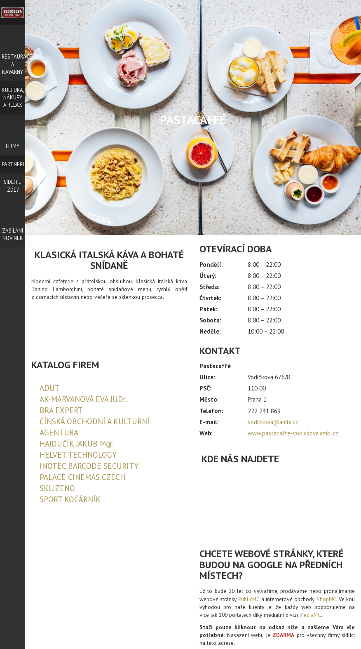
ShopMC (326, 599)
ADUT (50, 388)
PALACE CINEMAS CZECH (82, 477)
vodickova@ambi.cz (273, 422)
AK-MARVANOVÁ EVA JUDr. (83, 399)
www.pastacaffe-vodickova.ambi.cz (293, 433)
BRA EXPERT (61, 410)
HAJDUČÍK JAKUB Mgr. (77, 444)
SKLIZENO (57, 488)
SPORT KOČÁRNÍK (70, 499)
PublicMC (248, 599)
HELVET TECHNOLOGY (78, 455)
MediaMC (310, 614)
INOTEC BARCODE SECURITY (89, 466)
